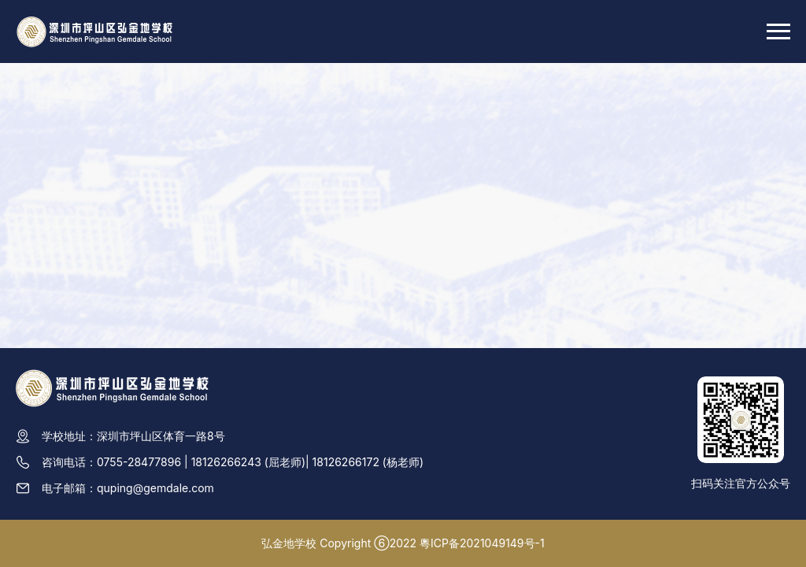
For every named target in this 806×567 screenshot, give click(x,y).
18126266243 (226, 462)
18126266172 (345, 462)
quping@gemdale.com (155, 488)
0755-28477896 (139, 462)
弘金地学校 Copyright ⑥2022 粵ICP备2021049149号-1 (402, 543)
